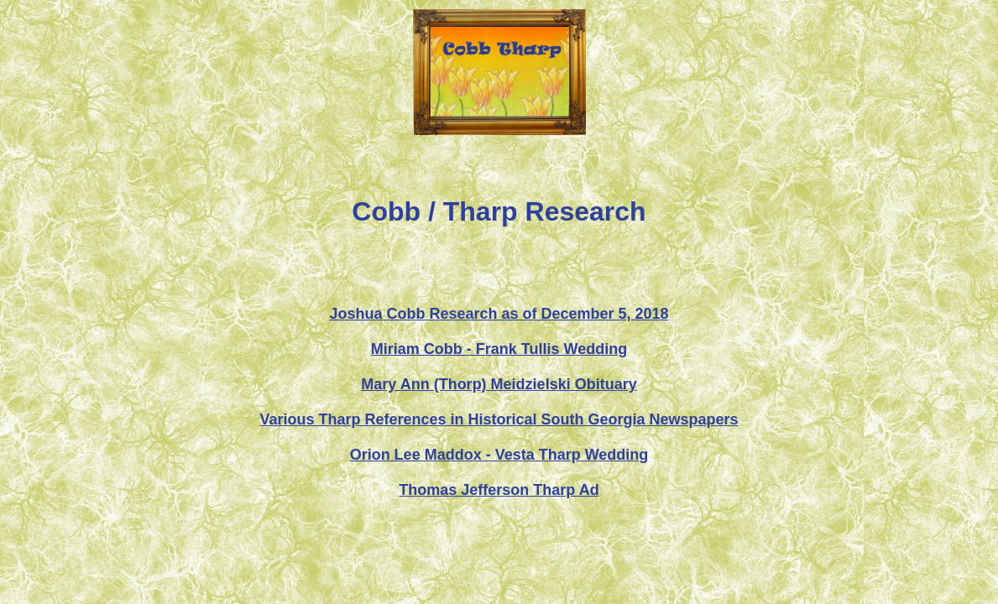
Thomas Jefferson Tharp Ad (498, 490)
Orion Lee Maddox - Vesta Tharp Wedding (499, 454)
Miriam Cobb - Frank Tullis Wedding (499, 349)
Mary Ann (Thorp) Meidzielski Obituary (498, 384)
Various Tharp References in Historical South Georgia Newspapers (498, 419)
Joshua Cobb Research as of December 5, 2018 (498, 313)
